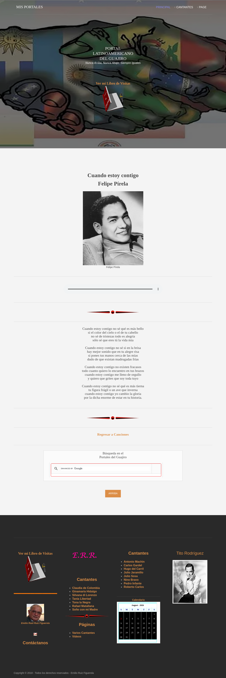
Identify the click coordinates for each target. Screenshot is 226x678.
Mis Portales (29, 7)
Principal (163, 7)
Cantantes (184, 7)
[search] (105, 468)
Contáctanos (35, 642)
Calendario (139, 599)
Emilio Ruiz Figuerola (82, 672)
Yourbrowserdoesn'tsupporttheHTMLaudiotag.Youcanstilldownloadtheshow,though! (113, 288)
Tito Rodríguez (190, 553)
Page (202, 7)
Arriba (113, 493)
